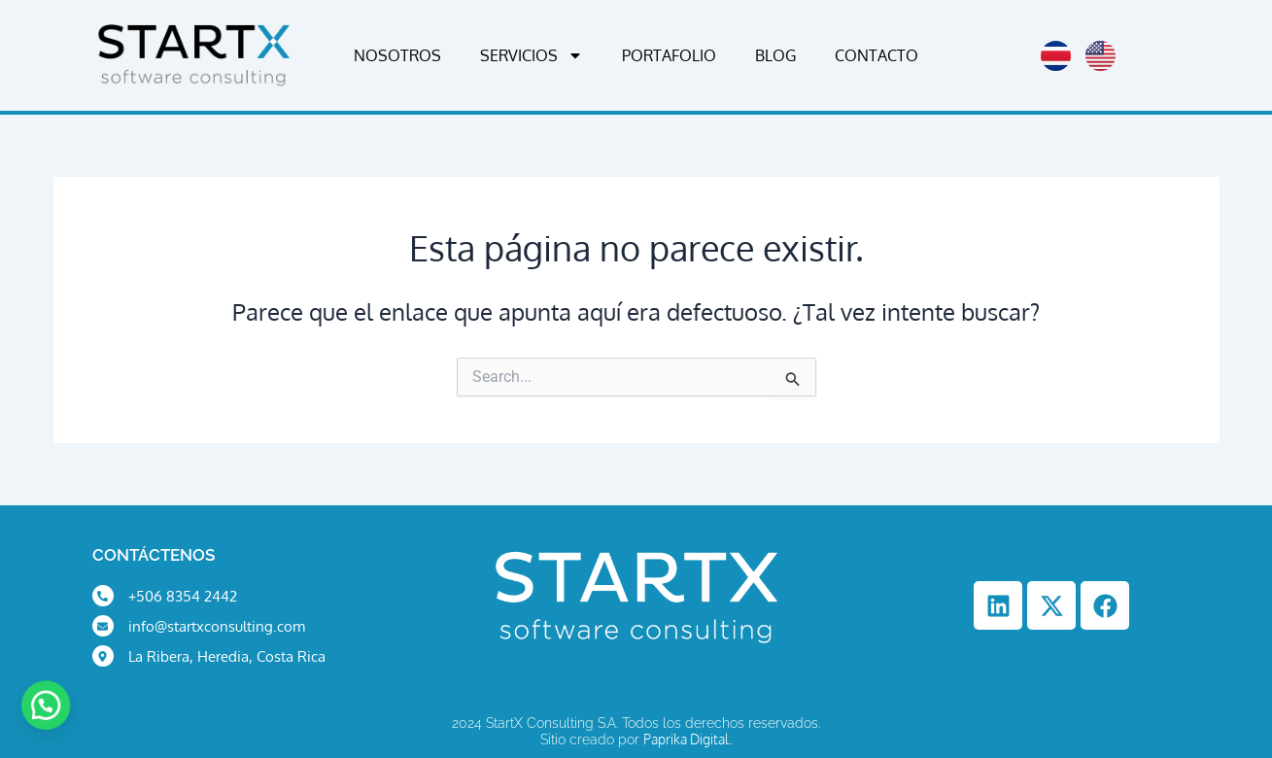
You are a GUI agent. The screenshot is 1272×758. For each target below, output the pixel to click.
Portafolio (669, 55)
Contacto (876, 55)
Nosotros (397, 55)
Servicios (531, 55)
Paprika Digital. (688, 739)
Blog (775, 55)
